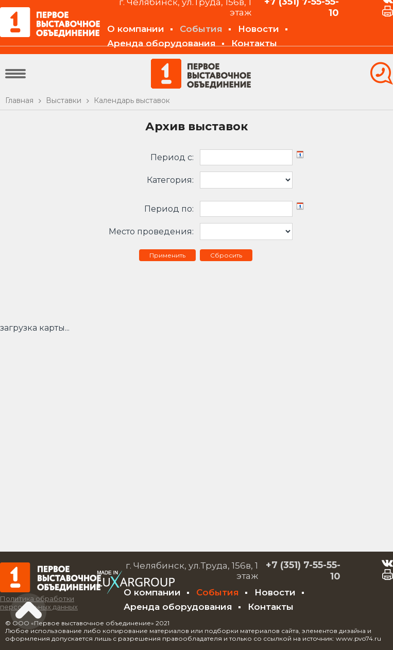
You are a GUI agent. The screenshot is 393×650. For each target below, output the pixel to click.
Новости (258, 29)
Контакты (254, 43)
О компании (135, 29)
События (201, 29)
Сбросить (226, 255)
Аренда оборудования (161, 43)
